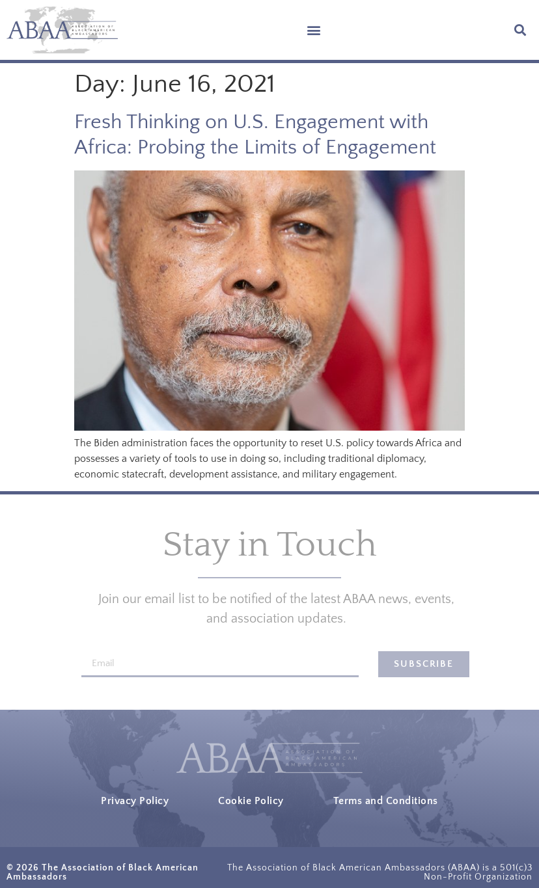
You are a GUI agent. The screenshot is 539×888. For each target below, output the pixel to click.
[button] (314, 30)
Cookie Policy (251, 801)
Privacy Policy (135, 801)
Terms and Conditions (385, 801)
